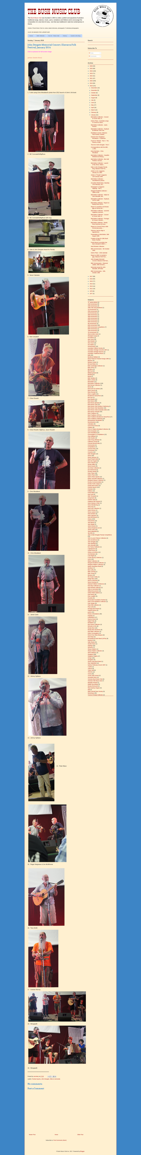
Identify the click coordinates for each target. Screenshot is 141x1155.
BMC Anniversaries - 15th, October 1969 (98, 271)
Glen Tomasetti (92, 496)
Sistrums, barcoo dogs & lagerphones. (98, 231)
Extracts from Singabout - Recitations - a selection (98, 137)
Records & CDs (92, 626)
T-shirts (90, 666)
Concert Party (91, 448)
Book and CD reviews (94, 388)
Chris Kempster (92, 431)
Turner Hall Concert (93, 675)
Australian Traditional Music (95, 353)
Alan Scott (91, 339)
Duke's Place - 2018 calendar (99, 253)
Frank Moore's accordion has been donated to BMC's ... (99, 243)
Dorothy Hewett (92, 471)
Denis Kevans (91, 466)
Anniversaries (91, 346)
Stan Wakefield (92, 663)
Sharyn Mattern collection (95, 651)
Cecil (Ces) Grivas (93, 425)
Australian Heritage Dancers (96, 351)
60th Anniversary (92, 325)
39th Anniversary (92, 316)
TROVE (90, 672)
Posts (91, 53)
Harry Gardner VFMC (94, 503)
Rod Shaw (91, 637)
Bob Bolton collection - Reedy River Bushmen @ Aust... (99, 223)
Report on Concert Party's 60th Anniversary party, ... (99, 227)
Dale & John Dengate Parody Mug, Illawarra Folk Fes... (99, 167)
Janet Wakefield (92, 531)
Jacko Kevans (92, 526)
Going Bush (91, 498)
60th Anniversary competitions (96, 327)
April (92, 107)
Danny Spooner (92, 457)
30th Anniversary (92, 314)
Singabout (90, 654)
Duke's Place (91, 475)
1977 (91, 293)
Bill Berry (90, 369)
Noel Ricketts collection (94, 587)
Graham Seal (91, 499)
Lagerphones (91, 548)
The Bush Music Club (54, 11)
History (65, 36)
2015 (91, 281)
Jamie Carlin (91, 529)
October (93, 92)
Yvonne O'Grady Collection (95, 695)
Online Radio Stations (94, 592)
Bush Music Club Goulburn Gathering (98, 406)
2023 (91, 73)
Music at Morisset (93, 580)
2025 (91, 68)
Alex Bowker (91, 341)
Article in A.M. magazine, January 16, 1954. (98, 171)
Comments (92, 56)
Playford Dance (92, 610)
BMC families (91, 378)
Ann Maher (91, 344)
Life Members (91, 554)
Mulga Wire (91, 578)
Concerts (90, 452)
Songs (89, 658)
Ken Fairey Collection (94, 547)
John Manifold (92, 543)
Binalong (90, 374)
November (94, 90)
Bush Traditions (92, 413)
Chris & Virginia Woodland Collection (98, 429)
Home (31, 36)
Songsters (90, 659)
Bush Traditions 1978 (94, 415)
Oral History (91, 594)
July (92, 100)
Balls (89, 355)
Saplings (90, 645)
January (93, 115)
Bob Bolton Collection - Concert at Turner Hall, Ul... (99, 117)
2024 (91, 71)
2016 (91, 279)
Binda (89, 376)
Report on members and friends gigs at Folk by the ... (100, 207)
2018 (91, 85)
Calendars (91, 424)
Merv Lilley (91, 570)
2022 (91, 76)
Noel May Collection (93, 585)
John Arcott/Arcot (92, 540)
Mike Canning (91, 571)
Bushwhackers (92, 422)
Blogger (82, 1151)
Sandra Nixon (91, 644)
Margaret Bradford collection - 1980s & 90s (99, 191)
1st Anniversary (92, 309)
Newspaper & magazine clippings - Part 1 (97, 187)
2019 (91, 83)
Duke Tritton (91, 473)
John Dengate (45, 1079)
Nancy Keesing (92, 582)
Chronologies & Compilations (96, 434)
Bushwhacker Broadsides (95, 420)
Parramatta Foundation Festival (96, 600)
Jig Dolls (90, 533)
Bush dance (91, 401)
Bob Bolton (91, 381)
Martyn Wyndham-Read (94, 566)
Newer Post (32, 1134)
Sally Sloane (91, 642)
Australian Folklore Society (95, 348)
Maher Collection (92, 561)
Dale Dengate (91, 454)
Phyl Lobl (90, 607)
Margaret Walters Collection (95, 564)
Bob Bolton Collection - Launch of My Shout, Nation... (99, 163)
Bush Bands (91, 399)
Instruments (91, 520)
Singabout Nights (92, 656)
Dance (89, 455)
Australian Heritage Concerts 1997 (97, 350)
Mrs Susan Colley (93, 577)
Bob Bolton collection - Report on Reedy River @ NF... (100, 203)
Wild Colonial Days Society (95, 691)
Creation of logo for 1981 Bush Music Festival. (99, 239)
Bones (89, 387)
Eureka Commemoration (94, 482)
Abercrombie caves (93, 334)
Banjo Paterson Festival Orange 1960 (98, 358)
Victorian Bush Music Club (95, 679)
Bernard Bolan (92, 364)
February (94, 112)
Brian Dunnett (91, 392)
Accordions (91, 337)
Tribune (90, 668)
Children (90, 427)
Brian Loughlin (92, 394)
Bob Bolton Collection (94, 383)
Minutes (90, 575)
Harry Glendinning (93, 505)
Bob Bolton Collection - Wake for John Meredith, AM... (100, 195)
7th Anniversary (92, 332)
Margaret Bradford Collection (96, 562)
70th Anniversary (92, 330)
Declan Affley (91, 464)
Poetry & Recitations (93, 614)
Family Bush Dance (93, 485)
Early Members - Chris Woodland (97, 151)
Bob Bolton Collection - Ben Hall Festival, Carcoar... (100, 159)
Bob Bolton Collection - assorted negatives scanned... (100, 211)
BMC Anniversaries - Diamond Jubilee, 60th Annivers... (99, 264)
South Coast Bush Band (94, 661)
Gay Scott (90, 494)
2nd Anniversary (92, 313)
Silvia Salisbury (92, 652)
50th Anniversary (92, 320)
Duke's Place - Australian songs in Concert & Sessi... (100, 121)
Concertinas (91, 450)
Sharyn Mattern (92, 649)
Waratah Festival (92, 682)
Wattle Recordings (93, 684)
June (92, 102)
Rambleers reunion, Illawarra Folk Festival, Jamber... (99, 133)
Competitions (91, 446)
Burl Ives (90, 397)
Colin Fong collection (93, 439)
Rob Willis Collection (93, 631)
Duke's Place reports (93, 476)
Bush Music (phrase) (93, 403)
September (94, 95)
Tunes (89, 673)
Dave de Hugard (92, 461)
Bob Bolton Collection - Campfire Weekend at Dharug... (100, 155)
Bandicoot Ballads (93, 357)
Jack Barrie (91, 522)
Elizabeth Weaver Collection (96, 480)
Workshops (91, 693)
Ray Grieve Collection (94, 624)
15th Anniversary (92, 306)
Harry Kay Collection (93, 508)
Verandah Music (92, 677)
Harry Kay (90, 506)
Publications (91, 617)
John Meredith (92, 545)
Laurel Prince (91, 550)
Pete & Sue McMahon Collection (97, 601)
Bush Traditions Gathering (95, 418)
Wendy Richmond (93, 686)
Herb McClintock (92, 517)
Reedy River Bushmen (94, 629)
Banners (90, 360)
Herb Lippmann (92, 515)
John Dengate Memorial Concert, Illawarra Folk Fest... (100, 259)
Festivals (90, 489)
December (94, 88)
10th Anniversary (92, 304)
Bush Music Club (36, 18)
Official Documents (93, 591)
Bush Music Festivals (94, 411)
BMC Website (40, 36)
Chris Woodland (92, 432)
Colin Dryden (91, 438)
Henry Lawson (92, 512)
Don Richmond (92, 469)
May (92, 105)
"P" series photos (92, 302)
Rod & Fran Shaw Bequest (95, 635)
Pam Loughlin (91, 596)
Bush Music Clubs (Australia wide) (97, 410)
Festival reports (36, 1079)
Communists (91, 445)
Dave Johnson (92, 462)
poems (90, 612)
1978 (91, 291)
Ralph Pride (91, 621)
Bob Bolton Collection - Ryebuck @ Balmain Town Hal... (100, 129)
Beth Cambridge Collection (95, 366)
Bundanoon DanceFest (94, 395)
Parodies (90, 598)
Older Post (80, 1134)
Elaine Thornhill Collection (95, 478)
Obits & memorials (55, 1079)
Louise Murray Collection (95, 557)
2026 (91, 66)
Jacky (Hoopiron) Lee (94, 528)
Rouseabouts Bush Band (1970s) (97, 638)
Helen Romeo (91, 510)
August (93, 97)
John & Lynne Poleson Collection (97, 538)
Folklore (90, 491)
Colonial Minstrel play (94, 443)
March (93, 110)
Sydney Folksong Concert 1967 (96, 665)
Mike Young (91, 573)
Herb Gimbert (91, 513)
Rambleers (91, 622)
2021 (91, 78)
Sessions (90, 647)
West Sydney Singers (94, 688)
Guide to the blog (75, 36)
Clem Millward (92, 436)
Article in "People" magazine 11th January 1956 (99, 175)
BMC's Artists (91, 380)
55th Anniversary (92, 321)
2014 (91, 283)
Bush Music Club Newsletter (96, 408)
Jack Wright (91, 524)
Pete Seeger (91, 603)
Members (90, 568)
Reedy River (91, 628)
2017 (91, 276)
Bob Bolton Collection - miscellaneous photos (97, 179)
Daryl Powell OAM (93, 459)
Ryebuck (90, 640)
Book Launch (91, 390)
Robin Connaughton (93, 633)
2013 (91, 286)
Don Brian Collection (93, 468)
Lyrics (89, 559)
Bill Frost (90, 371)
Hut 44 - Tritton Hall (53, 36)
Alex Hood (91, 343)
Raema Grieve (92, 619)
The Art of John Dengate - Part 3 (100, 144)
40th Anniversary (92, 318)
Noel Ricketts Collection (97, 246)
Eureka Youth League (94, 483)
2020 (91, 81)
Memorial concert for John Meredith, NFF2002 (98, 267)
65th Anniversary (92, 328)
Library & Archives (93, 552)
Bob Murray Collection (94, 385)
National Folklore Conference (96, 584)
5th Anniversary (92, 323)
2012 (91, 288)
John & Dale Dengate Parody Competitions (100, 535)
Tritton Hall (91, 670)
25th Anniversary (92, 311)
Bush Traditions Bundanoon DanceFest (99, 417)
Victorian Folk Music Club (95, 681)
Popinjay (90, 615)
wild (89, 689)
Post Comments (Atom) (59, 1140)
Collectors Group (92, 441)
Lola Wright (91, 555)
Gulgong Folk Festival (94, 501)
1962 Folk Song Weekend (95, 307)
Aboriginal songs (92, 336)
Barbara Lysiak (92, 362)
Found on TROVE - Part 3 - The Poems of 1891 (100, 141)
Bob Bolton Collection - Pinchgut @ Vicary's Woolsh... (100, 219)
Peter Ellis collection (93, 605)
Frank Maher (91, 492)
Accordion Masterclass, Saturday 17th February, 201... (100, 183)
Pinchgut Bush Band (93, 608)
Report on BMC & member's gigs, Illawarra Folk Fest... (99, 256)
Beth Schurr (91, 367)
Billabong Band (92, 373)
